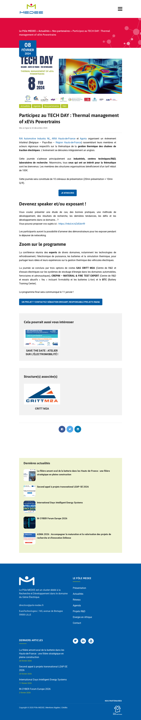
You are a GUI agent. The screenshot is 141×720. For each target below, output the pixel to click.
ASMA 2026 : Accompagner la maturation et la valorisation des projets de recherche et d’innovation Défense (74, 536)
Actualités (25, 106)
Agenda (37, 106)
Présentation (79, 588)
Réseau (77, 599)
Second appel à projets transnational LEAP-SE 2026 (63, 486)
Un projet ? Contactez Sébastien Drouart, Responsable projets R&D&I (61, 302)
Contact (77, 623)
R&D (65, 106)
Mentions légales (53, 707)
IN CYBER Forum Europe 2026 (52, 518)
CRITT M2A (42, 408)
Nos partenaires (51, 106)
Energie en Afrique (82, 617)
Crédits (64, 707)
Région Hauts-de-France (68, 142)
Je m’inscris (67, 193)
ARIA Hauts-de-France (63, 138)
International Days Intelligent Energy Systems (60, 502)
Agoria (83, 138)
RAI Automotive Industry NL (34, 138)
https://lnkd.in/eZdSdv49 (71, 223)
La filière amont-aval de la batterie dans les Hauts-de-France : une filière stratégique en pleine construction (73, 473)
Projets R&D (79, 611)
